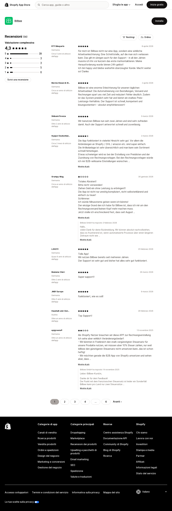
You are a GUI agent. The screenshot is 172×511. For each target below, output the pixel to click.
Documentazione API (115, 438)
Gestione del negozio (50, 467)
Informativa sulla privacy (86, 492)
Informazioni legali (146, 467)
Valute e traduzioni (81, 476)
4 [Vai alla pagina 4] (85, 401)
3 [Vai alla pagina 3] (75, 401)
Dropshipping (77, 432)
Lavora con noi (144, 438)
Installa (159, 21)
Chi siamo (141, 432)
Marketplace (77, 438)
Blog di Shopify (111, 450)
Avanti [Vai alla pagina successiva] (117, 401)
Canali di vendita (47, 432)
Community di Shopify (115, 444)
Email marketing (79, 459)
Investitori (141, 444)
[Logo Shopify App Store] (17, 5)
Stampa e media (145, 450)
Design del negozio (48, 455)
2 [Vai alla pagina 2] (64, 401)
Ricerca (107, 455)
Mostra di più (83, 167)
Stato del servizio (146, 473)
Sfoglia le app (121, 4)
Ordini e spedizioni (48, 450)
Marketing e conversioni (51, 461)
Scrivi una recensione (17, 79)
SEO (72, 465)
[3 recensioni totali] (41, 58)
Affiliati (140, 461)
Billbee (18, 21)
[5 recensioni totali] (41, 67)
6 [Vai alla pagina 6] (106, 401)
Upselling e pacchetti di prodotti (83, 452)
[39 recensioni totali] (40, 53)
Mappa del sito (111, 492)
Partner (140, 455)
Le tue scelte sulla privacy (19, 501)
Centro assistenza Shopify (118, 432)
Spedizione (76, 471)
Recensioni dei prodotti (83, 444)
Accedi (139, 4)
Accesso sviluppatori (16, 492)
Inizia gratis (156, 4)
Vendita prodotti (47, 444)
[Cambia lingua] (154, 491)
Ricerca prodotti (47, 438)
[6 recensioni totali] (41, 72)
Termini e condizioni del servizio (50, 492)
